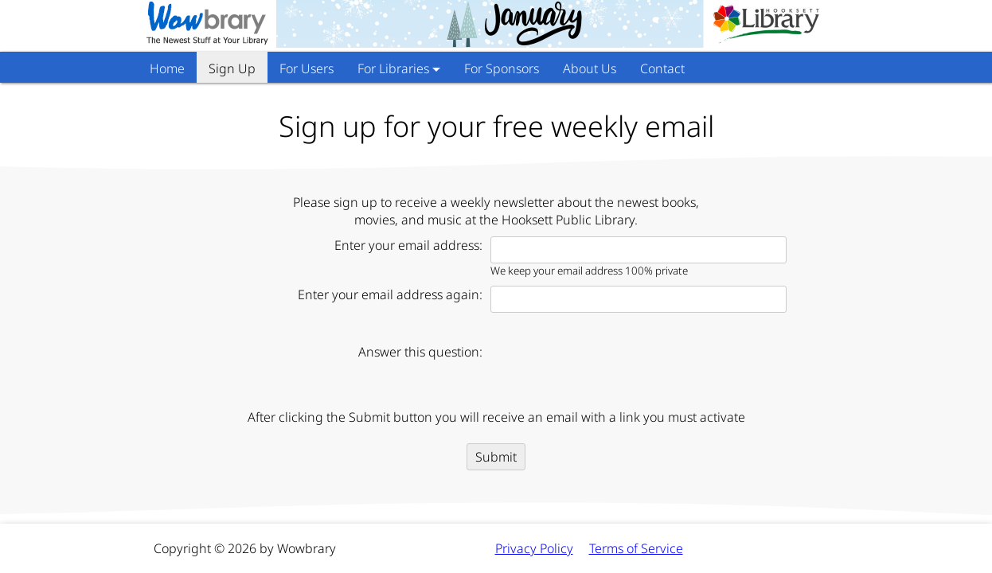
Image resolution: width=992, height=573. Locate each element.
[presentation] (611, 369)
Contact (662, 68)
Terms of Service (636, 548)
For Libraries (393, 68)
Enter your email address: (408, 245)
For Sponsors (501, 68)
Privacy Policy (534, 548)
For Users (306, 68)
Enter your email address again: (390, 294)
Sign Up (232, 68)
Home (167, 68)
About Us (589, 68)
